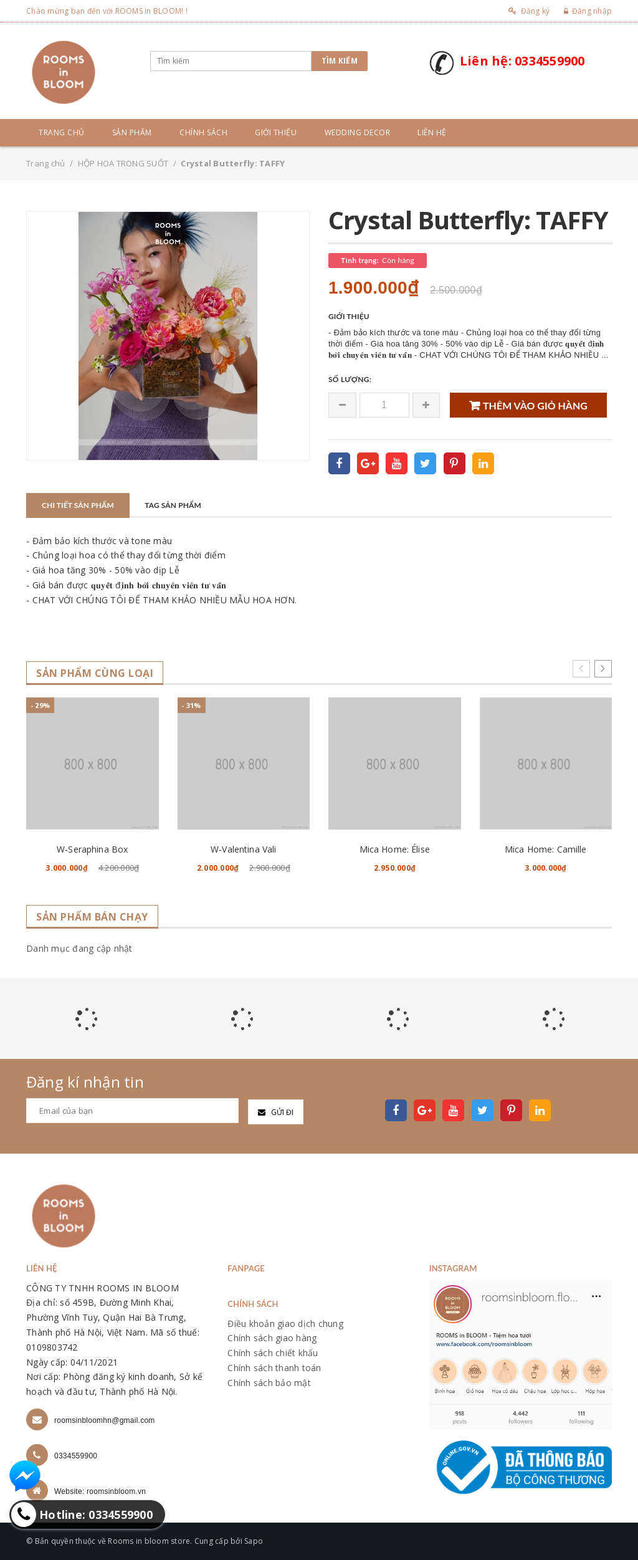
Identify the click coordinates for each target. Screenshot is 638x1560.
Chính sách (203, 132)
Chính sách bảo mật (269, 1383)
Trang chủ (62, 132)
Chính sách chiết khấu (272, 1353)
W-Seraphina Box (92, 849)
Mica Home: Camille (546, 849)
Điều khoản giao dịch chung (285, 1323)
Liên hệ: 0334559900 (522, 60)
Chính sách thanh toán (274, 1368)
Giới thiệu (276, 132)
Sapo (253, 1541)
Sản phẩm (132, 132)
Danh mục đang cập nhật (79, 948)
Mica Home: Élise (394, 849)
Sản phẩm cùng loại (94, 673)
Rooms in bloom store (149, 1541)
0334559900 (75, 1456)
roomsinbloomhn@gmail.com (104, 1420)
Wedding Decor (358, 132)
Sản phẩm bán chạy (92, 917)
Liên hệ (432, 132)
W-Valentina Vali (243, 849)
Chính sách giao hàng (272, 1338)
